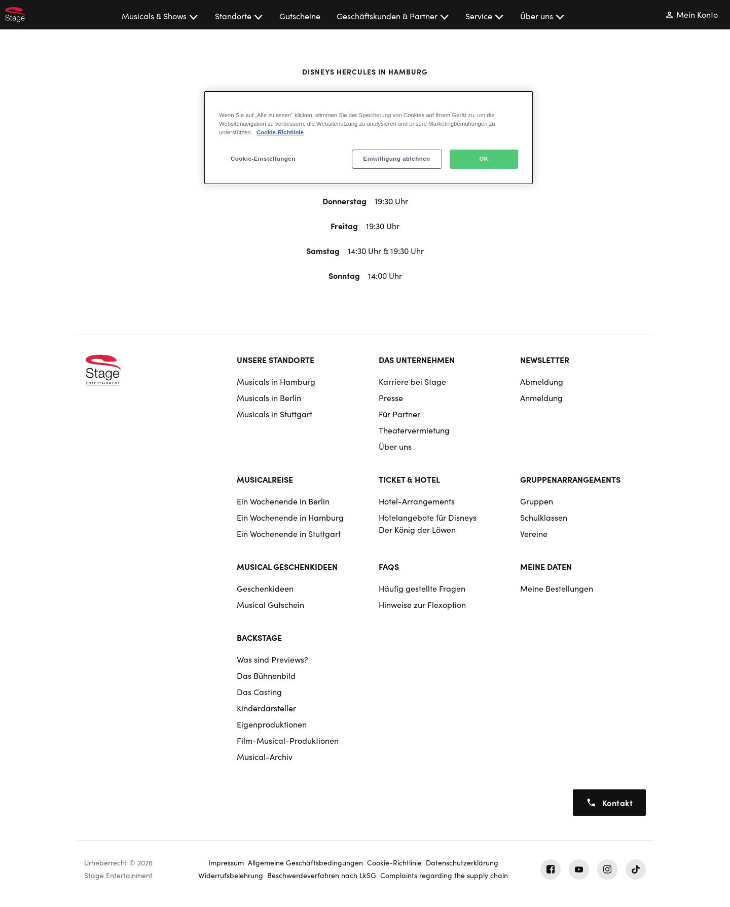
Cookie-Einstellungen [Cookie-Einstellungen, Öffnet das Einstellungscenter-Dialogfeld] (263, 159)
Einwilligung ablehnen (396, 159)
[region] (368, 138)
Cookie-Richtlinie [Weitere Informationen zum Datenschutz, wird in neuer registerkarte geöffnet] (280, 132)
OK (483, 159)
